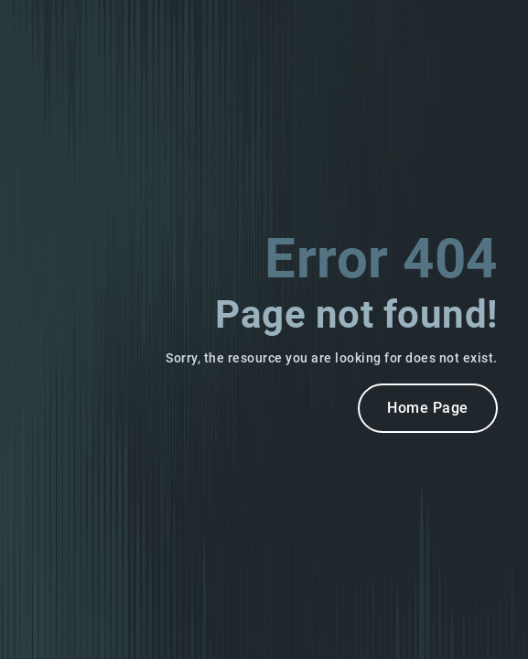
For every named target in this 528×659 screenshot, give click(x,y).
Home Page (428, 407)
